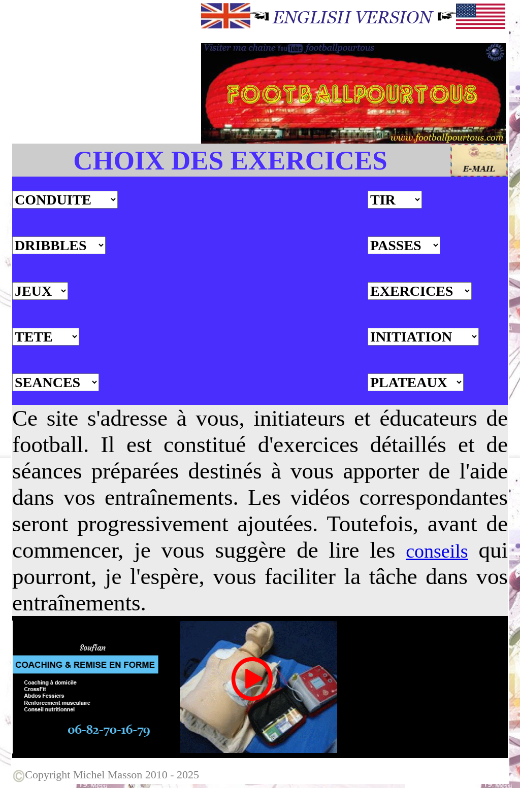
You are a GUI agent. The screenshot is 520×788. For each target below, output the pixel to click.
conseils (437, 551)
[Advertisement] (105, 73)
